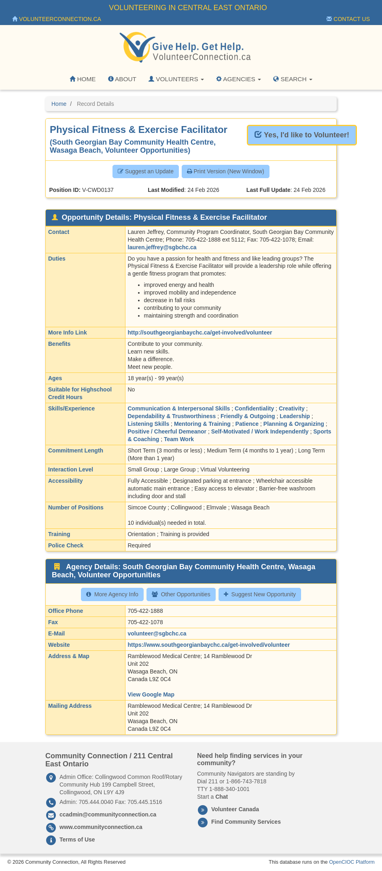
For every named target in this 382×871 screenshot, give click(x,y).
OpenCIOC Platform (352, 862)
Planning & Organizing (293, 424)
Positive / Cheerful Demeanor (167, 431)
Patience (247, 424)
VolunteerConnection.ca (56, 19)
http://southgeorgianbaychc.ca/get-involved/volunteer (200, 332)
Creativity (292, 408)
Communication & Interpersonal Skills (179, 408)
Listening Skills (149, 424)
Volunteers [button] (176, 79)
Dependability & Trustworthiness (172, 416)
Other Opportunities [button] (181, 594)
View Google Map (151, 694)
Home (83, 79)
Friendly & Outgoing (248, 416)
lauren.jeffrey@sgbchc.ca (162, 247)
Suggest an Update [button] (146, 171)
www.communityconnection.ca (100, 827)
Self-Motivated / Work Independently (260, 431)
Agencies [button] (238, 79)
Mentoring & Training (202, 424)
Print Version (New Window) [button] (225, 171)
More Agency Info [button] (112, 594)
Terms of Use (77, 839)
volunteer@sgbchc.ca (157, 633)
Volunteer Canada (235, 809)
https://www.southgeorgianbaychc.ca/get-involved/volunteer (209, 645)
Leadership (295, 416)
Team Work (179, 439)
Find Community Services (246, 821)
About (122, 79)
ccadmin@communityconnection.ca (107, 814)
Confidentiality (254, 408)
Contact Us (348, 19)
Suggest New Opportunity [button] (260, 594)
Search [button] (292, 79)
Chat (221, 796)
